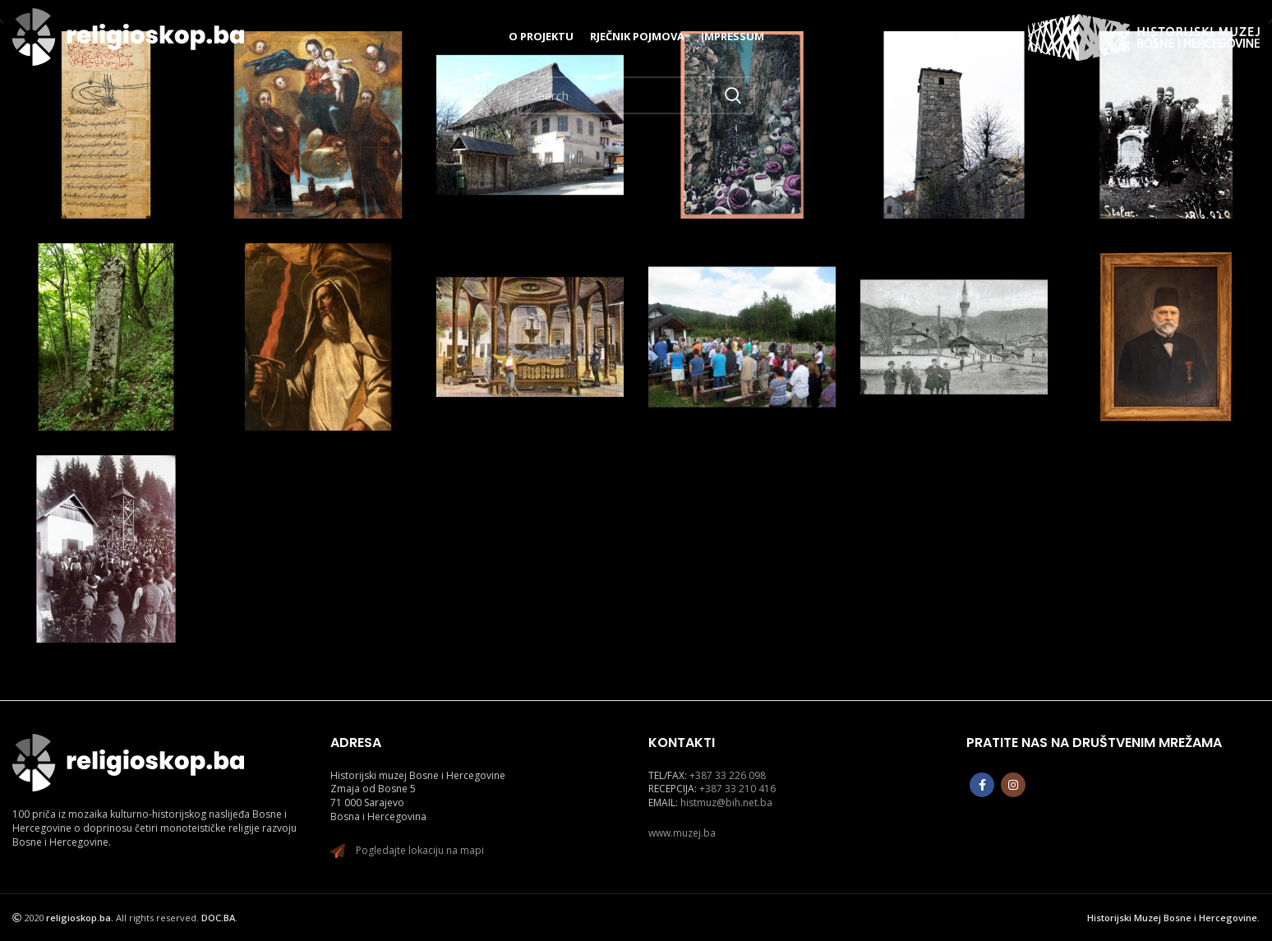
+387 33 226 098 (727, 775)
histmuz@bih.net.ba (726, 803)
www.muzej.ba (682, 833)
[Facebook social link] (982, 785)
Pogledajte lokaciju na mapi (420, 850)
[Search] (636, 95)
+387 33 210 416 (737, 789)
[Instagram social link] (1013, 785)
